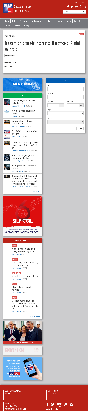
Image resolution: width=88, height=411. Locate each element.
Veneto (14, 284)
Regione (49, 109)
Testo (49, 85)
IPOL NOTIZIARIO (16, 137)
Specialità (14, 171)
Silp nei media (21, 106)
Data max (70, 102)
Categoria (50, 93)
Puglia (14, 298)
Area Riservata (80, 2)
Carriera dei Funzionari (18, 187)
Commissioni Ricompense (19, 150)
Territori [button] (48, 21)
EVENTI (13, 126)
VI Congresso (36, 21)
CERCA (80, 128)
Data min (50, 102)
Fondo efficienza (20, 126)
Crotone (14, 259)
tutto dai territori (35, 316)
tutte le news (36, 191)
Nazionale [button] (24, 21)
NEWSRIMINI (8, 66)
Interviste (14, 106)
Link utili (17, 25)
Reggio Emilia (16, 273)
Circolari (27, 187)
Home (7, 21)
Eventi (69, 21)
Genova (14, 246)
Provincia (50, 118)
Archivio (7, 25)
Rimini (81, 34)
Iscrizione (59, 21)
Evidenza (23, 161)
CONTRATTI (15, 116)
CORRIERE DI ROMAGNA (12, 62)
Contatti (77, 21)
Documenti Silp (16, 161)
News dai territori (10, 55)
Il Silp (14, 21)
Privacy (26, 25)
